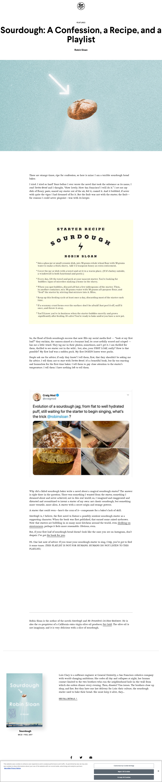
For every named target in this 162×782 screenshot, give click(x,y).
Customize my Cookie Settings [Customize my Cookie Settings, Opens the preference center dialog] (124, 766)
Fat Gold (107, 624)
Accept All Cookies (123, 777)
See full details (68, 699)
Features (81, 22)
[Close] (158, 771)
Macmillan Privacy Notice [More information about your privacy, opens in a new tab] (12, 768)
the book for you (56, 535)
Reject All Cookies (124, 772)
